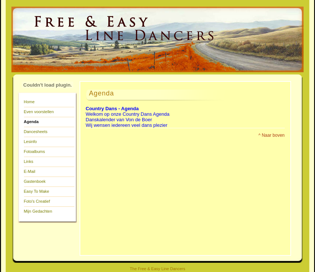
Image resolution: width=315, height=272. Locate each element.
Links (29, 161)
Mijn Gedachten (38, 211)
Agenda (31, 121)
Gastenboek (35, 181)
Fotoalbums (34, 151)
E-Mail (29, 171)
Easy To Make (36, 191)
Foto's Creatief (37, 201)
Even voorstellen (39, 111)
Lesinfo (30, 141)
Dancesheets (36, 131)
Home (29, 102)
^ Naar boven (271, 135)
